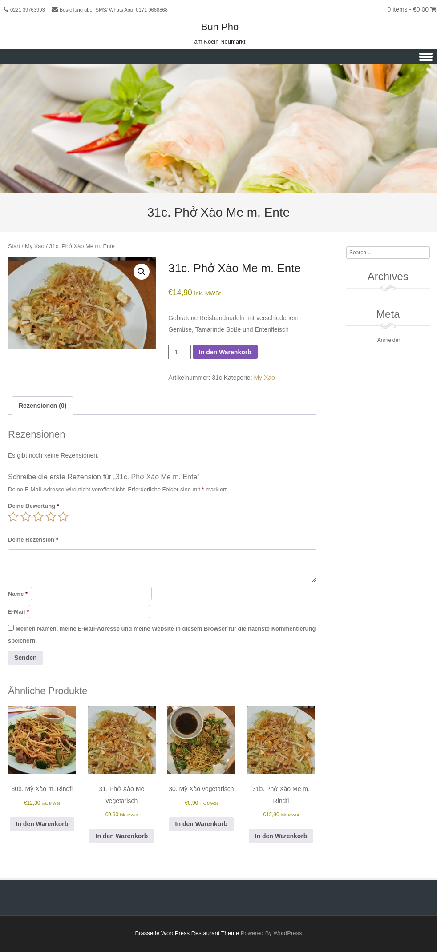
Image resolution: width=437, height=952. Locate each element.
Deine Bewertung (33, 505)
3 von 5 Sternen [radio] (38, 516)
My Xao (35, 246)
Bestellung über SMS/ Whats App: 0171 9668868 (114, 9)
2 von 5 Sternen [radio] (25, 516)
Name (18, 593)
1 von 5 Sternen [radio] (13, 516)
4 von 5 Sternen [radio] (50, 516)
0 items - (411, 9)
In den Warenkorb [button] (42, 823)
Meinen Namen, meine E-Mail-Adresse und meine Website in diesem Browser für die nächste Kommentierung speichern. (162, 634)
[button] (142, 272)
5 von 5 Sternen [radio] (63, 516)
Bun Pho (220, 26)
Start (14, 246)
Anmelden (389, 340)
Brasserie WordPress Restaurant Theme (187, 933)
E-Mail (18, 611)
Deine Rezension (33, 539)
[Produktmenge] (179, 352)
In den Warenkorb (225, 352)
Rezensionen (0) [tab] (42, 405)
